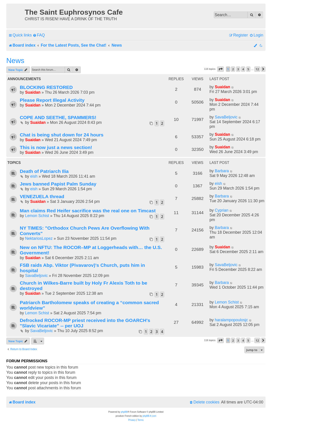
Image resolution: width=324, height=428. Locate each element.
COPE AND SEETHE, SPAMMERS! (58, 117)
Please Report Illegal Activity (52, 100)
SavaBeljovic (226, 117)
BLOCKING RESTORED (46, 87)
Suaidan (32, 92)
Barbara (222, 171)
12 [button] (257, 69)
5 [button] (248, 69)
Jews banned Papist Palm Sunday (58, 183)
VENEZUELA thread (42, 196)
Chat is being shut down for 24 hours (62, 134)
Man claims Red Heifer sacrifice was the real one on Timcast (88, 210)
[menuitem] (39, 35)
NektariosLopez (38, 238)
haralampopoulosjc (231, 320)
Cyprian (221, 210)
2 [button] (233, 69)
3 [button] (238, 69)
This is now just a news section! (56, 147)
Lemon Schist (37, 215)
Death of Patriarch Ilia (44, 171)
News (15, 61)
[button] (220, 69)
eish (33, 176)
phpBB (124, 412)
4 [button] (243, 69)
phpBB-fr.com (149, 416)
